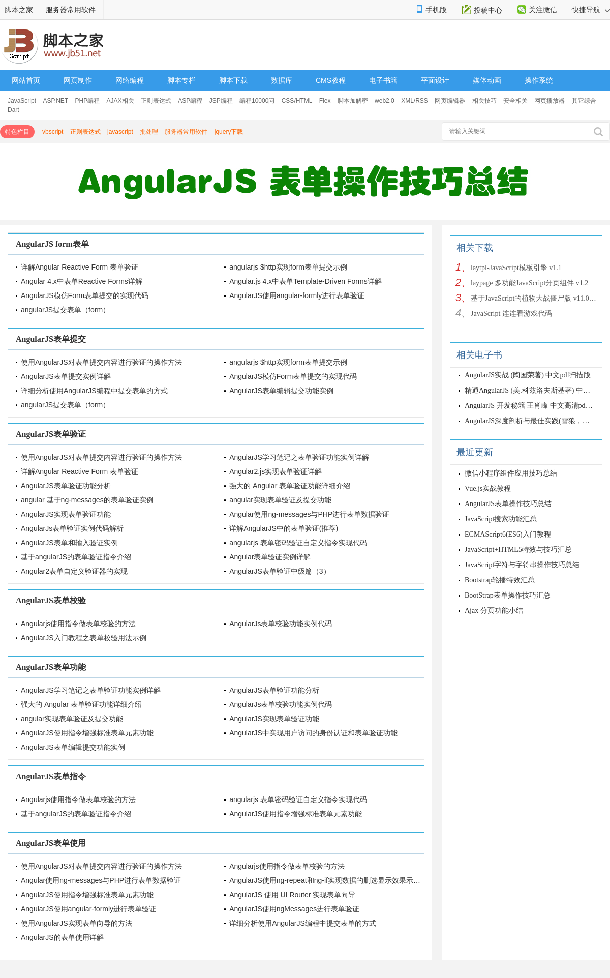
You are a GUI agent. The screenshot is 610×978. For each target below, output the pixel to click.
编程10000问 (256, 100)
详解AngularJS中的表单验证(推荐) (283, 528)
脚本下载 (233, 80)
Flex (325, 100)
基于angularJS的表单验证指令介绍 (76, 557)
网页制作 (78, 80)
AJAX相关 (120, 100)
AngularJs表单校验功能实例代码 (280, 623)
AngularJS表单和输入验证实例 (69, 543)
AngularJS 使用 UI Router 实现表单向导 (292, 895)
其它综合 (584, 100)
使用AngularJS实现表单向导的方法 (76, 923)
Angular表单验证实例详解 (270, 557)
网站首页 (26, 80)
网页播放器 (549, 100)
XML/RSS (414, 100)
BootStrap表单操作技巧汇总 (508, 595)
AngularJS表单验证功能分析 (66, 486)
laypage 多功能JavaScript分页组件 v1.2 (529, 283)
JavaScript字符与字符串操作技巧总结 (522, 565)
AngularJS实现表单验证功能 (66, 514)
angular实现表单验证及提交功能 (280, 500)
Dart (13, 109)
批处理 (149, 131)
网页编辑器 (450, 100)
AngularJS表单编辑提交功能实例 (281, 391)
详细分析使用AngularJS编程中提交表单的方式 (94, 391)
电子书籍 (383, 80)
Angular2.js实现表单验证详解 (275, 471)
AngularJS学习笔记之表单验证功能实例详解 (299, 457)
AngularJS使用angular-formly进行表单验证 (296, 295)
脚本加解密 (353, 100)
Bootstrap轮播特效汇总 (500, 580)
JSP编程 (221, 100)
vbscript (52, 131)
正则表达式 (156, 100)
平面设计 (435, 80)
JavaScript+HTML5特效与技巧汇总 (518, 549)
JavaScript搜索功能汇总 (501, 519)
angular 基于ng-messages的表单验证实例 (87, 500)
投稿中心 (488, 10)
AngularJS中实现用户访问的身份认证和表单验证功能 (313, 733)
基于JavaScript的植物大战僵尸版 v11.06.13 (534, 298)
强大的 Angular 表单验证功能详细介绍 (289, 486)
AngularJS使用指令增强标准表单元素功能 (87, 733)
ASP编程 (190, 100)
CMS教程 (331, 80)
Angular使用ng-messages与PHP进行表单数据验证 (309, 514)
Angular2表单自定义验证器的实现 (74, 571)
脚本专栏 (181, 80)
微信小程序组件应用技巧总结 (511, 473)
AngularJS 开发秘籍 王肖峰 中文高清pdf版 (530, 405)
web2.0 (384, 100)
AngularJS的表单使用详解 (62, 937)
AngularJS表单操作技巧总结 (508, 504)
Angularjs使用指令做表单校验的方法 (78, 623)
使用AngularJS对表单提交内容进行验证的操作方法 (101, 362)
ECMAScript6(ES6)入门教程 (508, 534)
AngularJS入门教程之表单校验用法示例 (83, 638)
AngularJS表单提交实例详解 (66, 376)
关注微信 (543, 10)
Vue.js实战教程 (488, 488)
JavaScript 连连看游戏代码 (511, 313)
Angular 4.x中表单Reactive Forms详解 (81, 281)
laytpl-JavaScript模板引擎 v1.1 (516, 268)
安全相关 (515, 100)
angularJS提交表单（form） (65, 310)
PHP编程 (87, 100)
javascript (120, 131)
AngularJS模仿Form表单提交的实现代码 (84, 295)
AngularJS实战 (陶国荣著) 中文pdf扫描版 (528, 375)
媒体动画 (487, 80)
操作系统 (539, 80)
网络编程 (129, 80)
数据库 (281, 80)
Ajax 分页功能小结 (494, 610)
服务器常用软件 (71, 10)
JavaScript (22, 100)
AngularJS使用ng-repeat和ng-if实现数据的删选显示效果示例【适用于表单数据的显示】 (367, 880)
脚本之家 (19, 10)
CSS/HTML (297, 100)
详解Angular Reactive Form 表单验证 (79, 267)
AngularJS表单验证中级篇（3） (279, 571)
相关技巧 (484, 100)
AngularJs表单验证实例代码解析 (72, 528)
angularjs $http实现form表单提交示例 (288, 267)
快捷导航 (591, 10)
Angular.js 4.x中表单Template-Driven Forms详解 (305, 281)
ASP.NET (55, 100)
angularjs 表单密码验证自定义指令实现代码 (298, 543)
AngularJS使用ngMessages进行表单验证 (294, 909)
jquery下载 (229, 131)
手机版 (436, 10)
